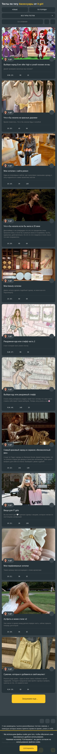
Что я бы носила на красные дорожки (20, 118)
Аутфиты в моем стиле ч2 (15, 619)
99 (20, 352)
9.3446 (10, 407)
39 (20, 689)
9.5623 (10, 75)
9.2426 (10, 689)
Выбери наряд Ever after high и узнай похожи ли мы (27, 65)
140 (21, 407)
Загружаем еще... (30, 699)
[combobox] (28, 15)
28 (19, 523)
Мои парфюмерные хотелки (16, 566)
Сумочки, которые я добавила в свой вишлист (24, 674)
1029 (9, 243)
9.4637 (10, 352)
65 (19, 243)
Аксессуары (26, 4)
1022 (9, 468)
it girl (40, 4)
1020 (9, 128)
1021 (9, 523)
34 (19, 184)
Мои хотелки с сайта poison (16, 171)
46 (19, 632)
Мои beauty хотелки (12, 286)
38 (19, 576)
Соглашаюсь (28, 748)
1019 (9, 184)
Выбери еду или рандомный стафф (20, 395)
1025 (9, 299)
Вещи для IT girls (11, 510)
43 (19, 128)
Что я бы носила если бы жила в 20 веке (22, 226)
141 (19, 468)
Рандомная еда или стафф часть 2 (19, 341)
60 (20, 75)
